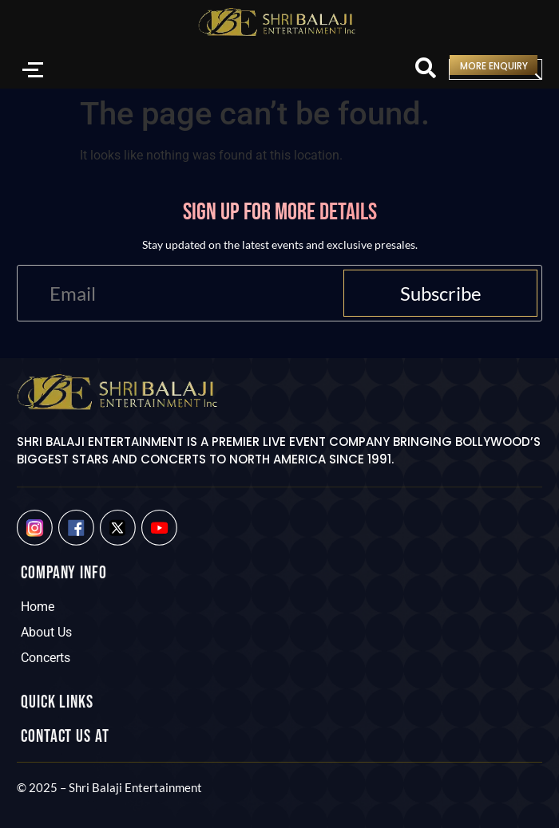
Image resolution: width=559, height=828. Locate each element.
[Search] (425, 69)
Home (37, 606)
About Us (46, 632)
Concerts (45, 657)
